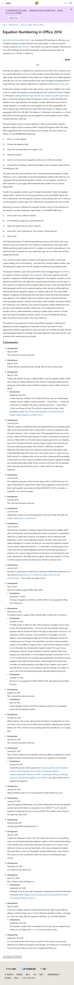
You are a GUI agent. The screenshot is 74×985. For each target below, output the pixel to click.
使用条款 (8, 978)
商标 (15, 978)
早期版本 (19, 974)
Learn (5, 25)
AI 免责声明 (9, 974)
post (63, 112)
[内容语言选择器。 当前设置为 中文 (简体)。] (11, 969)
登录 (70, 3)
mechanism (65, 271)
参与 (35, 974)
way (68, 40)
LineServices (26, 74)
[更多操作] (69, 25)
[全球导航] (2, 3)
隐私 (41, 974)
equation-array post (61, 84)
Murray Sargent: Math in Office (32, 25)
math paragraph (35, 275)
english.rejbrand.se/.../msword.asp (21, 518)
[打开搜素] (65, 3)
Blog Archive (13, 25)
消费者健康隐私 (53, 974)
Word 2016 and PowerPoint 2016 (16, 40)
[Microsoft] (37, 3)
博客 (27, 974)
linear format (23, 46)
